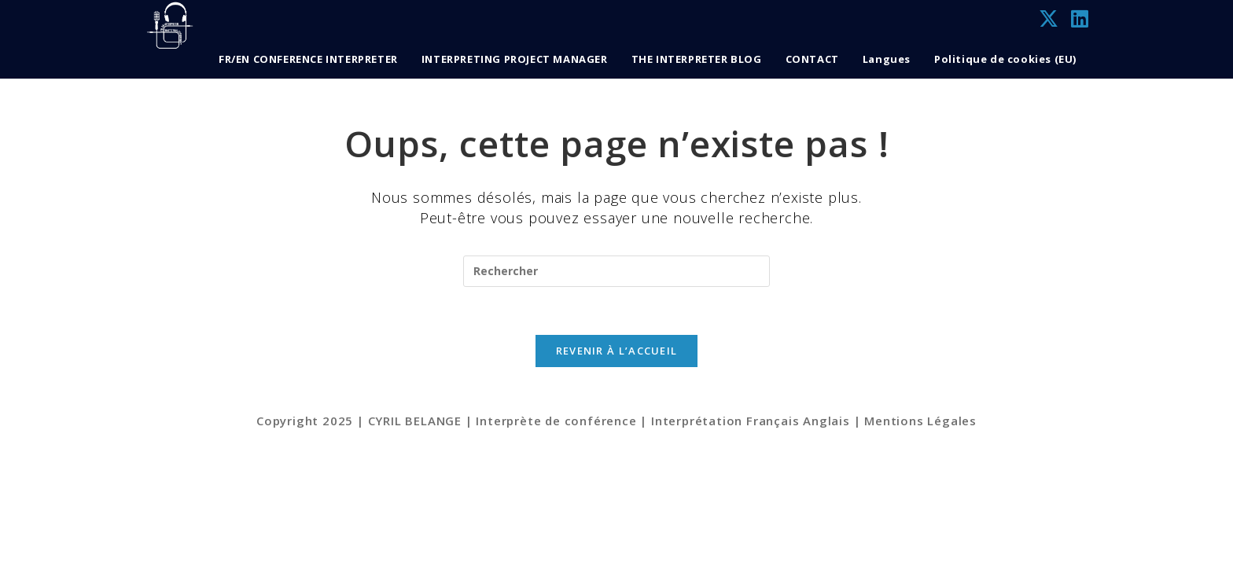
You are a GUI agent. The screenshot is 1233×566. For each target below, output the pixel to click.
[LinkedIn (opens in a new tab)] (1080, 19)
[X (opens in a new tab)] (1048, 19)
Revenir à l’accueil (617, 351)
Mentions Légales (920, 552)
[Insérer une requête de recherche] (616, 271)
